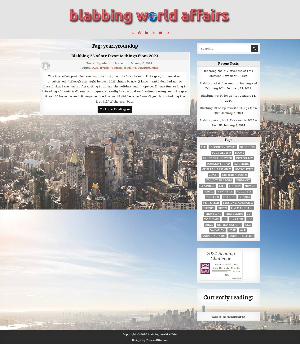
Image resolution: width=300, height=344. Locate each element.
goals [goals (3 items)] (213, 175)
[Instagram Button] (153, 33)
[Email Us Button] (167, 33)
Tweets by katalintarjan (228, 317)
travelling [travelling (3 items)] (234, 214)
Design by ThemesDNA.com (150, 340)
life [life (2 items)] (222, 186)
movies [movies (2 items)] (250, 186)
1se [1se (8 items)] (203, 147)
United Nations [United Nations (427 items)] (229, 225)
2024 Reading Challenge (221, 256)
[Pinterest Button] (139, 33)
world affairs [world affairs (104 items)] (214, 236)
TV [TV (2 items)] (249, 214)
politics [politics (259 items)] (212, 197)
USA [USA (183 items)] (248, 225)
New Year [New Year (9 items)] (225, 192)
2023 (95, 67)
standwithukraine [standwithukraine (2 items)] (238, 203)
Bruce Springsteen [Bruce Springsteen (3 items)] (217, 158)
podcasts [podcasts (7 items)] (244, 192)
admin (105, 63)
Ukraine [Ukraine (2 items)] (237, 219)
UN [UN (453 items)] (249, 219)
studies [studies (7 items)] (208, 208)
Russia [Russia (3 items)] (244, 197)
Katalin (218, 264)
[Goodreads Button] (160, 33)
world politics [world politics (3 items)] (241, 236)
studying (129, 67)
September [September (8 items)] (211, 203)
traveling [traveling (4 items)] (213, 214)
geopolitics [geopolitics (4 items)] (244, 169)
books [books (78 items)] (239, 153)
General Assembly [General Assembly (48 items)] (216, 169)
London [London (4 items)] (235, 186)
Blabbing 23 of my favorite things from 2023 (114, 56)
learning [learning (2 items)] (207, 186)
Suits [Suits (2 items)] (222, 208)
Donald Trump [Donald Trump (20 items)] (218, 164)
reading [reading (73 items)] (229, 197)
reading (116, 67)
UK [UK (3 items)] (225, 219)
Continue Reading (116, 110)
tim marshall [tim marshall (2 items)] (242, 208)
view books (236, 278)
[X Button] (132, 33)
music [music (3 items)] (209, 192)
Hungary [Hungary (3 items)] (243, 181)
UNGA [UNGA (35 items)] (209, 225)
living (104, 67)
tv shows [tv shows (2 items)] (211, 219)
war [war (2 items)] (243, 230)
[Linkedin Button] (146, 33)
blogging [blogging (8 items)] (247, 147)
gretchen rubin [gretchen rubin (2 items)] (234, 175)
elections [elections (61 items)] (241, 164)
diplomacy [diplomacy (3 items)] (244, 158)
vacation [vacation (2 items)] (217, 230)
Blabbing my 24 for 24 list (220, 95)
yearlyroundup (148, 67)
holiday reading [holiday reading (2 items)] (219, 181)
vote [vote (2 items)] (232, 230)
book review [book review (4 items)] (221, 153)
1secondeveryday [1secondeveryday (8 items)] (223, 147)
